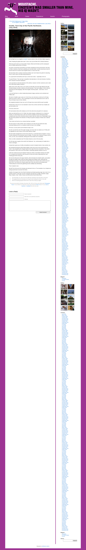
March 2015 (64, 213)
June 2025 (64, 70)
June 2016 (64, 196)
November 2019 (65, 148)
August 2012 (64, 250)
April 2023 (64, 100)
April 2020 (64, 142)
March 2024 (64, 87)
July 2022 (64, 366)
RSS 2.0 (38, 184)
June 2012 (64, 252)
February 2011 (65, 271)
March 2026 (64, 59)
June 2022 (64, 112)
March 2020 (64, 143)
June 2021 (64, 126)
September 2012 (65, 248)
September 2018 (65, 164)
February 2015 (65, 470)
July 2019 (64, 153)
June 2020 (64, 140)
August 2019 (64, 151)
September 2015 (65, 206)
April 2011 (64, 268)
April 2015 (64, 212)
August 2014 (64, 477)
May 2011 (64, 267)
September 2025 (65, 66)
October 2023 (64, 93)
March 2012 (64, 255)
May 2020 (64, 141)
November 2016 (65, 190)
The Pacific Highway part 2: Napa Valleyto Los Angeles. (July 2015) (19, 22)
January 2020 (64, 146)
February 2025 (65, 74)
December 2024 (65, 77)
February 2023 (65, 102)
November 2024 (65, 78)
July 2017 (64, 181)
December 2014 (65, 217)
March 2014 (64, 227)
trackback (29, 186)
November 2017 (65, 176)
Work (16, 16)
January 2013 (64, 244)
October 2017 (64, 177)
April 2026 (64, 58)
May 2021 (64, 127)
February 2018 (65, 172)
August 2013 (64, 491)
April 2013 (64, 240)
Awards (52, 16)
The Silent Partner (65, 279)
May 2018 (64, 169)
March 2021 (64, 129)
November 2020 (65, 134)
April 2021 (64, 128)
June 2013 (64, 238)
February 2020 (65, 144)
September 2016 (65, 192)
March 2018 (64, 171)
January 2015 (64, 216)
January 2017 (64, 188)
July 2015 (64, 209)
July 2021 (64, 125)
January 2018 (64, 174)
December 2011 (65, 259)
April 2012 (64, 254)
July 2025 (64, 324)
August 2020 (64, 137)
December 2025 (65, 63)
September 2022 (65, 108)
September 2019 (65, 150)
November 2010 (65, 274)
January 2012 (64, 258)
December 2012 (65, 245)
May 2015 (64, 211)
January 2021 (64, 132)
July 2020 (64, 139)
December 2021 (65, 119)
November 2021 (65, 120)
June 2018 (64, 168)
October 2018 (64, 163)
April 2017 (64, 184)
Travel (12, 184)
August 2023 (64, 95)
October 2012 (64, 247)
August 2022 (64, 109)
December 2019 (65, 147)
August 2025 (64, 67)
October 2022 (64, 107)
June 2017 (64, 182)
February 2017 (65, 442)
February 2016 (65, 456)
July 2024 (64, 338)
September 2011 (65, 262)
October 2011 (64, 261)
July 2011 (64, 265)
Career (27, 16)
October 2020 (64, 135)
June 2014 (64, 224)
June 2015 (64, 210)
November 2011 (65, 260)
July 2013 (64, 237)
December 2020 (65, 133)
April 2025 (64, 72)
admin (48, 546)
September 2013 (65, 234)
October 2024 (64, 79)
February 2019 (65, 158)
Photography (65, 16)
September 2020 (65, 136)
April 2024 (64, 86)
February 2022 (65, 116)
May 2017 (64, 183)
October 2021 (64, 121)
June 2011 (64, 266)
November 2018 (65, 162)
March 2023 (64, 101)
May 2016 (64, 197)
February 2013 (65, 498)
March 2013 (64, 241)
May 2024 (64, 85)
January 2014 (64, 230)
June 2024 (64, 84)
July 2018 (64, 167)
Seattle (25, 59)
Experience (39, 16)
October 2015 (64, 205)
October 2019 (64, 149)
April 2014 (64, 226)
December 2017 (65, 175)
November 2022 (65, 106)
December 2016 (65, 189)
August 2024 (64, 81)
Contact (7, 18)
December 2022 (65, 105)
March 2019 (64, 157)
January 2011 (64, 272)
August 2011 (64, 264)
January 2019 (64, 160)
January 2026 (64, 317)
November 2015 (65, 204)
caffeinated (44, 546)
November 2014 (65, 218)
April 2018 (64, 170)
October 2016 (64, 191)
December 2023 (65, 91)
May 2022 (64, 113)
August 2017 (64, 179)
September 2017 (65, 178)
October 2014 (64, 219)
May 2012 (64, 253)
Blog (6, 16)
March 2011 (64, 269)
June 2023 (64, 98)
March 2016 (64, 199)
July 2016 (64, 195)
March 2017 (64, 185)
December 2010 (65, 273)
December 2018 (65, 161)
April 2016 (64, 198)
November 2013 (65, 232)
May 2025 (64, 71)
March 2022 (64, 115)
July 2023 (64, 352)
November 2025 (65, 64)
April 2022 (64, 114)
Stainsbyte (64, 278)
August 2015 (64, 463)
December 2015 (65, 203)
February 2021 (65, 130)
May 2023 (64, 99)
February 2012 (65, 257)
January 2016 (64, 202)
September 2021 (65, 122)
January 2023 (64, 359)
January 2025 (64, 331)
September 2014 (65, 220)
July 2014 (64, 223)
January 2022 (64, 373)
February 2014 (65, 484)
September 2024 (65, 80)
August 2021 (64, 123)
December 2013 (65, 231)
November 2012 (65, 246)
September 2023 (65, 94)
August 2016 (64, 449)
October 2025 (64, 65)
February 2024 (65, 88)
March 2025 (64, 73)
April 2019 (64, 156)
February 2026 (65, 60)
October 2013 (64, 233)
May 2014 (64, 225)
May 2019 (64, 155)
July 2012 (64, 251)
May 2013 (64, 239)
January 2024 (64, 345)
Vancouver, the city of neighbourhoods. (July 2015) (39, 23)
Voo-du (63, 280)
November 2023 (65, 92)
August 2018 (64, 165)
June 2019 (64, 154)
